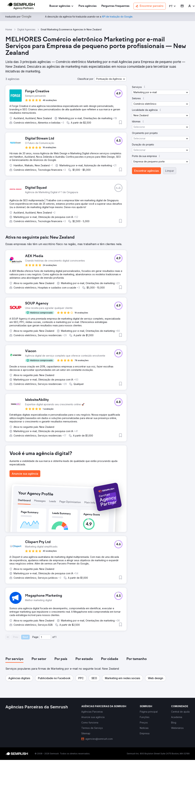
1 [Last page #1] (55, 637)
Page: (35, 637)
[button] (172, 6)
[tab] (14, 659)
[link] (87, 6)
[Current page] (45, 637)
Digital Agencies (26, 29)
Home (8, 29)
